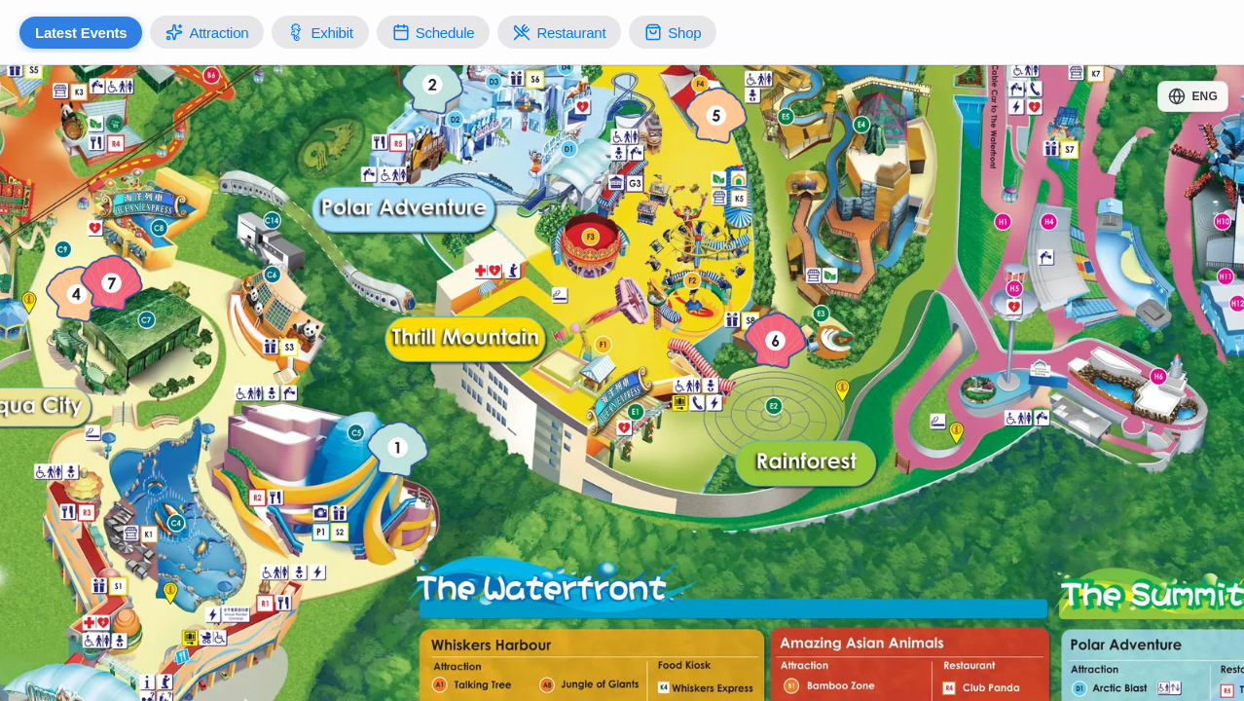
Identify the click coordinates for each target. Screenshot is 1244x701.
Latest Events (81, 32)
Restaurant (559, 32)
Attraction (206, 32)
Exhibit (319, 32)
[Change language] (1192, 96)
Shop (672, 32)
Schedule (433, 32)
